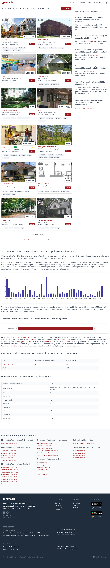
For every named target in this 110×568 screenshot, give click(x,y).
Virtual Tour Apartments (44, 448)
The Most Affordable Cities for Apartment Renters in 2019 (21, 533)
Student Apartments (43, 465)
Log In (106, 2)
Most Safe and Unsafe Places (66, 529)
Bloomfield (68, 341)
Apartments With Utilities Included (48, 455)
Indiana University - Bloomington (83, 443)
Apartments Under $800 (9, 477)
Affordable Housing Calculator (66, 546)
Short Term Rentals (43, 453)
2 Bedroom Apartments (8, 451)
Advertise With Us (94, 2)
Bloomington (32, 240)
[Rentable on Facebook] (4, 513)
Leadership (58, 507)
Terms (22, 557)
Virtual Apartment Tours (11, 549)
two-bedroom (94, 71)
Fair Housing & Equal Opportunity (67, 549)
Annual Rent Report (9, 530)
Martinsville (48, 341)
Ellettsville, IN (7, 368)
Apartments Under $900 (9, 474)
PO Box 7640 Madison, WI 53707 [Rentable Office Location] (9, 516)
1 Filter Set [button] (66, 8)
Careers (73, 2)
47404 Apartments (79, 458)
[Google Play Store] (96, 514)
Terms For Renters (31, 557)
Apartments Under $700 (9, 467)
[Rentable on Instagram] (7, 513)
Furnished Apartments (44, 446)
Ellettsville (32, 341)
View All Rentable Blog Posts (66, 535)
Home (25, 240)
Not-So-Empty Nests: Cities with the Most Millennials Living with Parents (26, 535)
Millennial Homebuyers (64, 532)
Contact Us (76, 503)
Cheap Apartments (7, 484)
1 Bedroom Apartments (8, 460)
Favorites (82, 2)
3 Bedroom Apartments (8, 453)
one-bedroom (94, 55)
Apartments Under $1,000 (9, 472)
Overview (58, 505)
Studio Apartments (7, 458)
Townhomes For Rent (44, 467)
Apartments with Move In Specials (48, 450)
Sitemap (75, 507)
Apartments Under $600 (9, 479)
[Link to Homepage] (7, 2)
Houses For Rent (42, 462)
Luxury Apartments (43, 472)
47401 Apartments (79, 453)
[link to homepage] (28, 498)
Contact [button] (32, 44)
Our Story (58, 503)
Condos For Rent (42, 469)
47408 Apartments (79, 455)
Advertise (76, 505)
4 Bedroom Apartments (8, 455)
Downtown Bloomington (85, 108)
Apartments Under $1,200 (9, 470)
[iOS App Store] (96, 505)
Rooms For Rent (42, 474)
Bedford (25, 341)
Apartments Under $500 (9, 481)
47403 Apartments (79, 451)
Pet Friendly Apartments (45, 443)
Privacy (40, 557)
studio (91, 41)
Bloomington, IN (23, 337)
